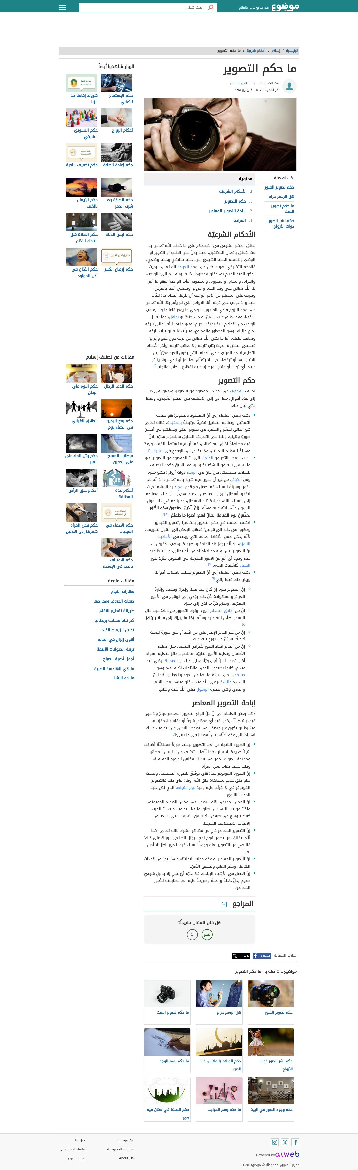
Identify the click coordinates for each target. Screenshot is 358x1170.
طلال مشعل (239, 83)
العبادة (183, 267)
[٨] (174, 734)
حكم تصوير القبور (279, 187)
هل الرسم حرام (281, 196)
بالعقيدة (174, 422)
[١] (155, 365)
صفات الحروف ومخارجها (113, 601)
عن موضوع (125, 1140)
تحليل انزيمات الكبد (118, 630)
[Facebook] (295, 1142)
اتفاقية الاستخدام (74, 1149)
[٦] (213, 578)
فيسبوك (265, 955)
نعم (207, 934)
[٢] (150, 450)
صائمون (238, 675)
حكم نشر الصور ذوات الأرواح (281, 223)
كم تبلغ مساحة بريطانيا (114, 620)
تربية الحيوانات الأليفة (115, 649)
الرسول (202, 689)
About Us (126, 1158)
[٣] (166, 514)
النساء (245, 565)
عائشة (225, 682)
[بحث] (210, 7)
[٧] (243, 624)
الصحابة (171, 661)
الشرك (158, 451)
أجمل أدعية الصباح (118, 659)
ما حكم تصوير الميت (282, 208)
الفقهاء (237, 391)
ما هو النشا (124, 678)
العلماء (207, 458)
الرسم (192, 472)
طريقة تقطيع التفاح (116, 611)
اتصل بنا (81, 1140)
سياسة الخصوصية (120, 1149)
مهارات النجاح (122, 591)
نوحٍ (181, 487)
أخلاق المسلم (222, 610)
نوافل (174, 317)
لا (192, 934)
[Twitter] (285, 1142)
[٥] (210, 564)
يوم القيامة (185, 787)
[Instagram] (275, 1142)
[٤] (163, 514)
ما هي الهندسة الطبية (114, 669)
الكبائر (236, 479)
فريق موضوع (77, 1158)
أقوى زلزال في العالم (115, 639)
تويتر (246, 955)
